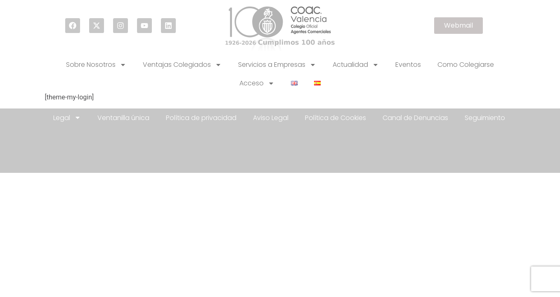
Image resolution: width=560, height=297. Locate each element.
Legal (67, 117)
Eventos (408, 64)
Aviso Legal (270, 118)
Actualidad (356, 64)
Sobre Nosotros (96, 64)
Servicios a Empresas (277, 64)
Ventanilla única (123, 118)
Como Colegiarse (465, 64)
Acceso (256, 83)
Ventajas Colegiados (182, 64)
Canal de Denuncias (415, 118)
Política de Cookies (335, 118)
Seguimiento (485, 118)
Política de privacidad (201, 118)
